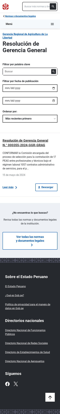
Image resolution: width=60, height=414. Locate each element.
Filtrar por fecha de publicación (20, 81)
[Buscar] (53, 6)
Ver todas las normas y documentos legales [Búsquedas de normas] (30, 240)
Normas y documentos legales (20, 16)
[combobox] (39, 6)
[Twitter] (15, 384)
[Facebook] (7, 384)
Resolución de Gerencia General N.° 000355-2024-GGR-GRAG (25, 143)
